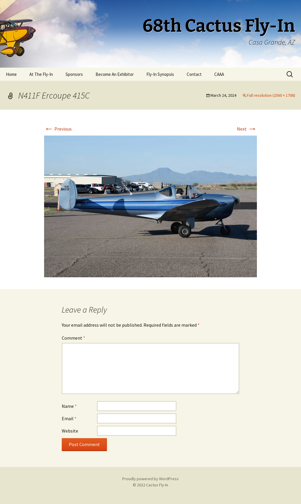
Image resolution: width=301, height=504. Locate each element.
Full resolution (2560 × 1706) (271, 95)
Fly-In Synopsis (160, 74)
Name (69, 406)
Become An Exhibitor (115, 74)
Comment (73, 338)
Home (11, 74)
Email (69, 418)
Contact (194, 74)
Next (247, 129)
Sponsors (74, 74)
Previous (58, 129)
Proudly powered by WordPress (150, 478)
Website (70, 431)
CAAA (219, 74)
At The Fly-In (41, 74)
